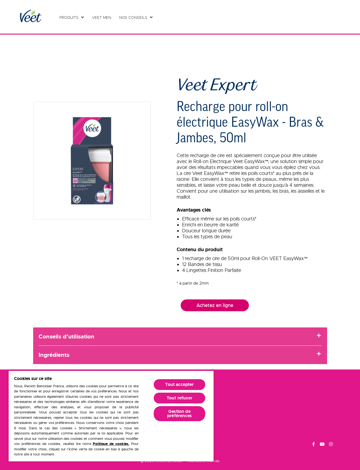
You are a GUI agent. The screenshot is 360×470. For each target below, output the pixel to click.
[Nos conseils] (136, 17)
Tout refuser (179, 398)
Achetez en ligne (214, 305)
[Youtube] (322, 445)
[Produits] (71, 17)
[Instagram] (331, 445)
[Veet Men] (103, 17)
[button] (92, 161)
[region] (111, 415)
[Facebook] (314, 445)
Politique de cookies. (111, 443)
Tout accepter (179, 384)
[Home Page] (30, 17)
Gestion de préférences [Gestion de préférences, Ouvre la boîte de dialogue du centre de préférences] (179, 414)
